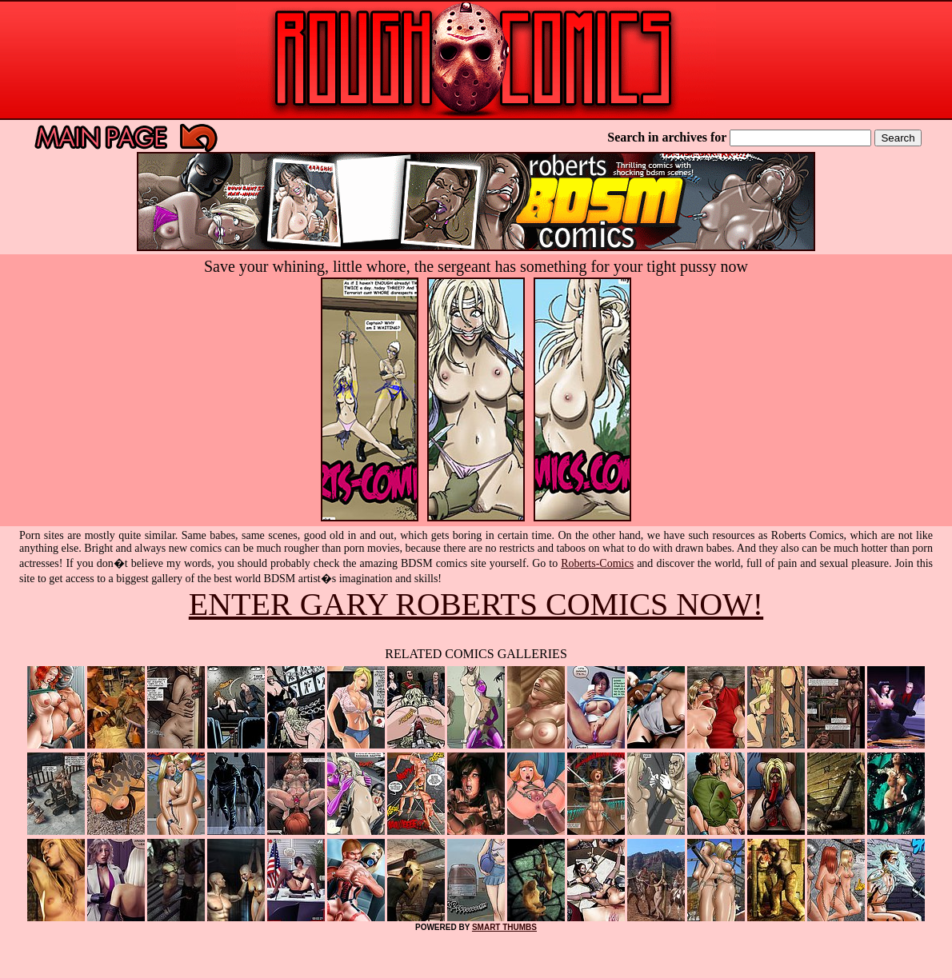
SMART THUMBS (504, 927)
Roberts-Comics (597, 563)
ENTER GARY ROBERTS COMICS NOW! (476, 604)
